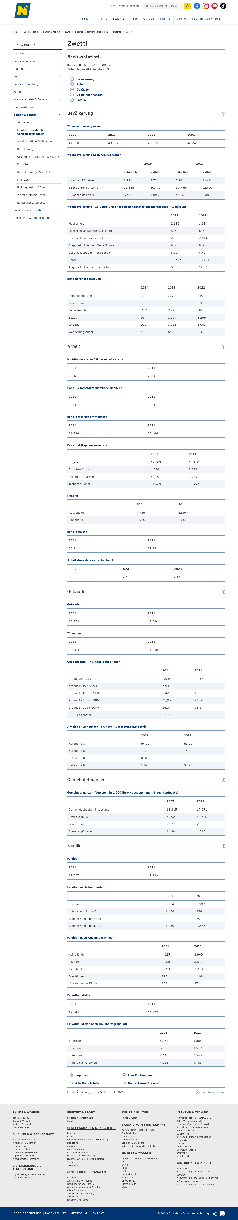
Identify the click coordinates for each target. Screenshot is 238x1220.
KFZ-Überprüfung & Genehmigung (194, 1136)
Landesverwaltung (37, 84)
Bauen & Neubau (21, 1117)
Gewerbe (181, 1174)
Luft (124, 1171)
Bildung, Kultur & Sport (32, 187)
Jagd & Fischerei (130, 1136)
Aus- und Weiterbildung (24, 1139)
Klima (124, 1167)
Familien (71, 1133)
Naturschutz (128, 1177)
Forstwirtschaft (129, 1133)
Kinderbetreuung (75, 1149)
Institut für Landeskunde (25, 1152)
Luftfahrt (181, 1143)
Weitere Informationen (31, 195)
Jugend (71, 1146)
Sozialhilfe (72, 1196)
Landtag (37, 53)
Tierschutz (72, 1165)
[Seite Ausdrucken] (222, 1215)
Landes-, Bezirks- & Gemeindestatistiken (86, 31)
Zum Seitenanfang (210, 1092)
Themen (101, 19)
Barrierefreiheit (27, 1213)
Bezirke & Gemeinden (208, 19)
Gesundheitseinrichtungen (80, 1183)
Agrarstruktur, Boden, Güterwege (139, 1130)
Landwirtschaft (129, 1139)
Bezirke (117, 31)
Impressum (78, 1213)
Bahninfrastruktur (186, 1130)
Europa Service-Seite (37, 210)
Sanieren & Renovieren (24, 1124)
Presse (165, 19)
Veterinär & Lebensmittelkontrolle (138, 1146)
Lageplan (81, 1075)
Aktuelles (23, 122)
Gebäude (79, 89)
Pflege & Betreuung (77, 1190)
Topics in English (129, 6)
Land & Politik (125, 19)
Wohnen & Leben (21, 1127)
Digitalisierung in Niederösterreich (30, 1174)
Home (86, 19)
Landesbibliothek (21, 1149)
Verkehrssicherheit (186, 1156)
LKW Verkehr (183, 1140)
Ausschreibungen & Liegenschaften (194, 1171)
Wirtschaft (23, 164)
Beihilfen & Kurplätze (77, 1200)
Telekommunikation (22, 1177)
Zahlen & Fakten (51, 31)
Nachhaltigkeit (129, 1174)
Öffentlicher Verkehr (187, 1149)
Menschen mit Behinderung (81, 1155)
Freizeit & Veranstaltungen (80, 1117)
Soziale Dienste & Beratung (80, 1193)
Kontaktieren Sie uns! (143, 1083)
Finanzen (23, 179)
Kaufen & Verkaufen (22, 1121)
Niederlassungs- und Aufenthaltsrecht (86, 1158)
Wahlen (37, 92)
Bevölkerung (25, 149)
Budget (37, 69)
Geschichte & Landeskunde (37, 217)
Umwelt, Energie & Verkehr (34, 172)
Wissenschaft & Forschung (26, 1158)
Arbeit (78, 84)
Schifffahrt (182, 1153)
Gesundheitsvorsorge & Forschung (84, 1187)
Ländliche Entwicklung (133, 1142)
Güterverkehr (183, 1133)
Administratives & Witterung (35, 141)
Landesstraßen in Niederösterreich (194, 1124)
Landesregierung (37, 61)
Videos (181, 19)
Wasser (125, 1187)
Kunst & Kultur (129, 1117)
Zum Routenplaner (140, 1075)
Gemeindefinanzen (86, 94)
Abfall (125, 1161)
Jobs (112, 6)
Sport (70, 1121)
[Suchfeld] (164, 6)
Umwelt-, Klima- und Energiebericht (139, 1158)
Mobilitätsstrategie (186, 1146)
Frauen (70, 1136)
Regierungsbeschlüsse (31, 202)
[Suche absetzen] (187, 6)
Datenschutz (55, 1213)
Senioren (71, 1162)
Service (149, 19)
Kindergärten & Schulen (24, 1142)
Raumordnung (37, 107)
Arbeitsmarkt (183, 1168)
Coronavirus (73, 1177)
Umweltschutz (129, 1183)
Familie (78, 100)
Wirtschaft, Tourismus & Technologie (195, 1184)
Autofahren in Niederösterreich (192, 1127)
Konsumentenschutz (77, 1152)
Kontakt (97, 1213)
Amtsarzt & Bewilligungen (80, 1180)
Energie (125, 1164)
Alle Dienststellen (88, 1083)
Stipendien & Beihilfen (24, 1155)
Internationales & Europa (37, 99)
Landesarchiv (19, 1146)
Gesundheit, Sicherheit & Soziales (38, 156)
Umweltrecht (128, 1180)
